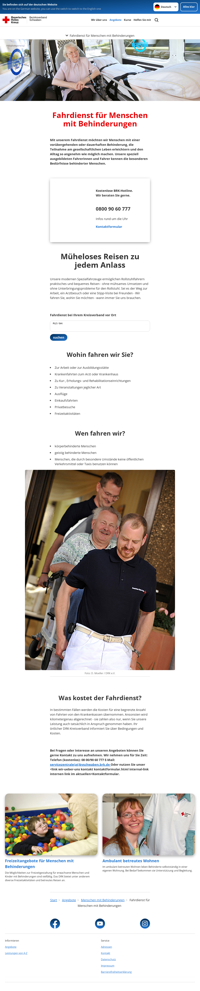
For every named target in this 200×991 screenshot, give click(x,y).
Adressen (106, 947)
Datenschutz (108, 959)
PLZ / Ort (57, 323)
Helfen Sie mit (142, 20)
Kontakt (105, 953)
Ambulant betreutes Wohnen (130, 860)
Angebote (115, 20)
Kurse (127, 20)
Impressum (107, 965)
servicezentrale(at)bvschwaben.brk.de (80, 764)
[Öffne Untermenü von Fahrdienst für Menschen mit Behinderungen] (100, 30)
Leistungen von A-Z (16, 953)
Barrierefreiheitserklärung (116, 972)
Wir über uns (99, 20)
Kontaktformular (109, 227)
